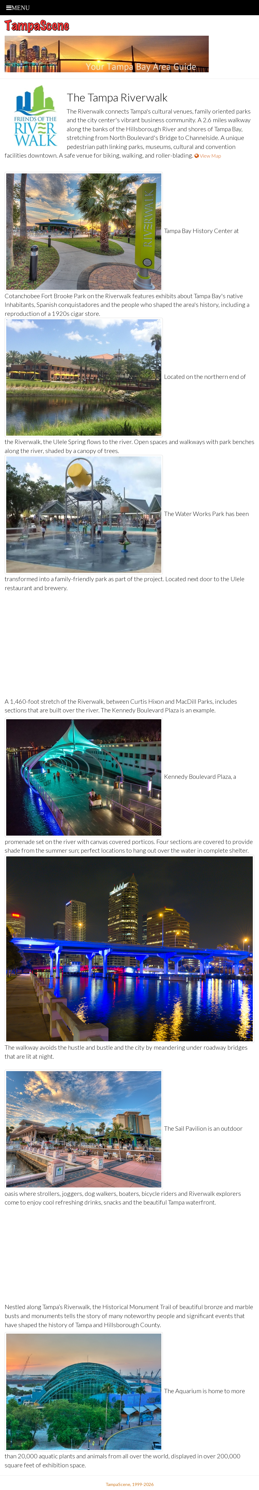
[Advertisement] (129, 644)
